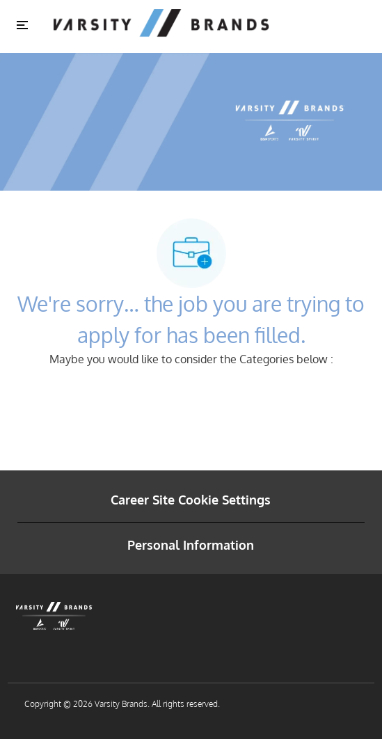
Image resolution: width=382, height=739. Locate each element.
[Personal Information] (190, 545)
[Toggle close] (22, 24)
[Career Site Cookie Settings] (191, 499)
